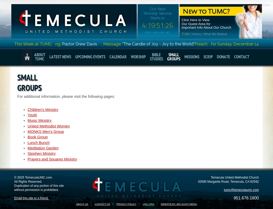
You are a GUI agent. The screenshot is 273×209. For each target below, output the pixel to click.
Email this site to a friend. (31, 198)
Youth (32, 115)
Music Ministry (40, 120)
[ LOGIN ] (265, 5)
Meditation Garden (43, 148)
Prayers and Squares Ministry (52, 159)
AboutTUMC (39, 57)
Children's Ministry (43, 110)
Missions (191, 57)
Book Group (38, 137)
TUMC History (191, 34)
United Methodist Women (49, 126)
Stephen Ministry (42, 153)
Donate (223, 57)
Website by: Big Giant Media (179, 204)
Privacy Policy (126, 204)
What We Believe (215, 34)
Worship (138, 57)
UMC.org (148, 204)
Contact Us (102, 204)
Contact (241, 57)
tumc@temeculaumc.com (241, 190)
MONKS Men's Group (46, 132)
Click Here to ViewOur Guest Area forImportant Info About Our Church (206, 23)
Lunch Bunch (39, 143)
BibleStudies (156, 57)
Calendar (118, 57)
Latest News (60, 57)
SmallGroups (173, 57)
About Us (82, 204)
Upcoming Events (90, 57)
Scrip (208, 57)
